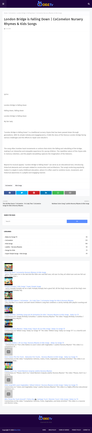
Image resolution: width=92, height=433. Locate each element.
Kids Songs (18, 185)
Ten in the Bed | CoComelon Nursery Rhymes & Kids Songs (25, 272)
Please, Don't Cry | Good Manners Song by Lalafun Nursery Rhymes (28, 371)
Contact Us (86, 430)
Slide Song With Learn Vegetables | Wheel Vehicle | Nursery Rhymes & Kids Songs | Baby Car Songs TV (41, 385)
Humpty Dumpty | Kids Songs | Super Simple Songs (23, 286)
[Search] (36, 221)
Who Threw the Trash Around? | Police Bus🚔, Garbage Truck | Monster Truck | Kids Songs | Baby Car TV (41, 399)
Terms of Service (64, 430)
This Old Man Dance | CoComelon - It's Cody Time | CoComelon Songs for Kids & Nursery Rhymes (39, 301)
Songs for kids (46, 250)
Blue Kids (17, 430)
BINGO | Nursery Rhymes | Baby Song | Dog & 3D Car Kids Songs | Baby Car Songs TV (35, 329)
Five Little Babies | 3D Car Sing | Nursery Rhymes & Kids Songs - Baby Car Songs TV (34, 343)
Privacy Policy (76, 430)
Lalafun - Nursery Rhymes (46, 247)
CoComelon (12, 13)
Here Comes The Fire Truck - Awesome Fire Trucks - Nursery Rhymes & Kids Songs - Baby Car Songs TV (41, 357)
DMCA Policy (52, 430)
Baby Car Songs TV (46, 237)
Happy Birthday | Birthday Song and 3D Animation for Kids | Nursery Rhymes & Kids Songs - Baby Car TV (42, 315)
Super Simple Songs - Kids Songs (46, 253)
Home (6, 13)
